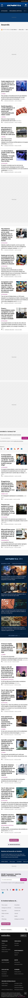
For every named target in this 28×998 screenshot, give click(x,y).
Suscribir (24, 438)
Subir (22, 935)
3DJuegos (16, 943)
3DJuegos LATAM (18, 983)
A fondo (3, 93)
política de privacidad (18, 441)
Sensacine (16, 952)
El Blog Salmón (17, 971)
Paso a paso (12, 861)
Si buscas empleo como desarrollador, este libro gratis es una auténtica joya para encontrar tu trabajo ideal (8, 648)
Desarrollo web (5, 563)
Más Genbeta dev (13, 635)
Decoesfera (4, 973)
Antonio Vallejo (8, 547)
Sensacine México (18, 985)
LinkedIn (21, 449)
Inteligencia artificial (7, 679)
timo (3, 916)
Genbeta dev (4, 493)
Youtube (8, 449)
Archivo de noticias (15, 844)
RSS (15, 449)
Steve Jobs (21, 29)
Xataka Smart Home (6, 949)
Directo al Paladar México (7, 989)
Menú (2, 6)
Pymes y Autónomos (18, 973)
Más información (21, 996)
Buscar (26, 929)
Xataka (3, 943)
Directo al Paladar (5, 962)
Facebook (4, 449)
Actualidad (4, 163)
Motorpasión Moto (18, 964)
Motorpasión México (18, 989)
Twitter (1, 449)
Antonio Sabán (8, 499)
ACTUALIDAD (4, 10)
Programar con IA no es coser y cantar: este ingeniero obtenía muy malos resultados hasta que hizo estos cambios (8, 819)
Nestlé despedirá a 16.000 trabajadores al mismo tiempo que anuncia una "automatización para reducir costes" (8, 110)
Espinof (16, 954)
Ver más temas (6, 923)
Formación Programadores (19, 563)
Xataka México (5, 983)
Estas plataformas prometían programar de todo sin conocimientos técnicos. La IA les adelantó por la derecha (7, 722)
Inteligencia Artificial (19, 919)
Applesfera (4, 947)
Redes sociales (5, 913)
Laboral (3, 117)
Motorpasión (17, 962)
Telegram (11, 449)
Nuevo (25, 6)
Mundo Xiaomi (5, 951)
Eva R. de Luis (7, 661)
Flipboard (18, 449)
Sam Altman (14, 29)
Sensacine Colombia (18, 987)
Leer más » (22, 99)
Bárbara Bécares (9, 100)
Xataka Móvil (4, 945)
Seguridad (4, 910)
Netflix (15, 916)
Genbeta (14, 5)
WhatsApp (4, 919)
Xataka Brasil (4, 985)
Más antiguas (14, 840)
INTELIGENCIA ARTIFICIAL (15, 10)
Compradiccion (5, 975)
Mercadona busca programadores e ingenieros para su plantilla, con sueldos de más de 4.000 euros (8, 131)
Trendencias (4, 971)
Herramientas (5, 540)
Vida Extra (16, 945)
